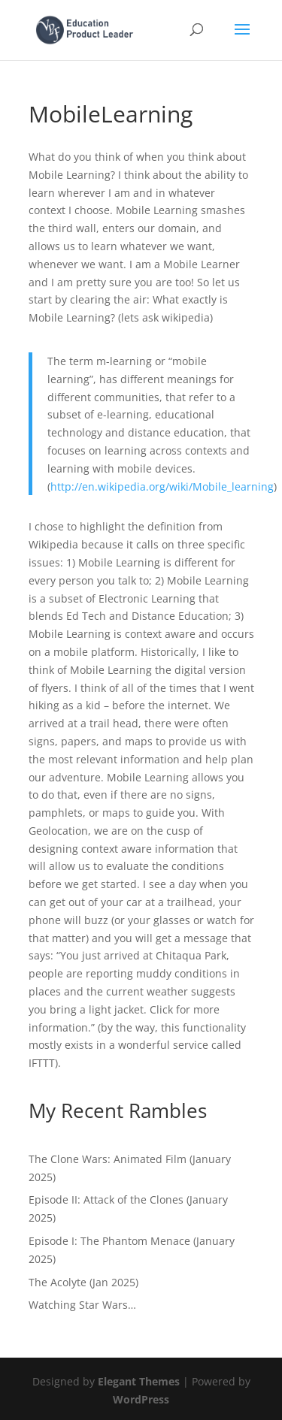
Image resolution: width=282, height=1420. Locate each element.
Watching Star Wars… (82, 1305)
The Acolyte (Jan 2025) (83, 1282)
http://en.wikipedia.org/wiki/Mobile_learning (162, 486)
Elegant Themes (139, 1381)
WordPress (141, 1399)
